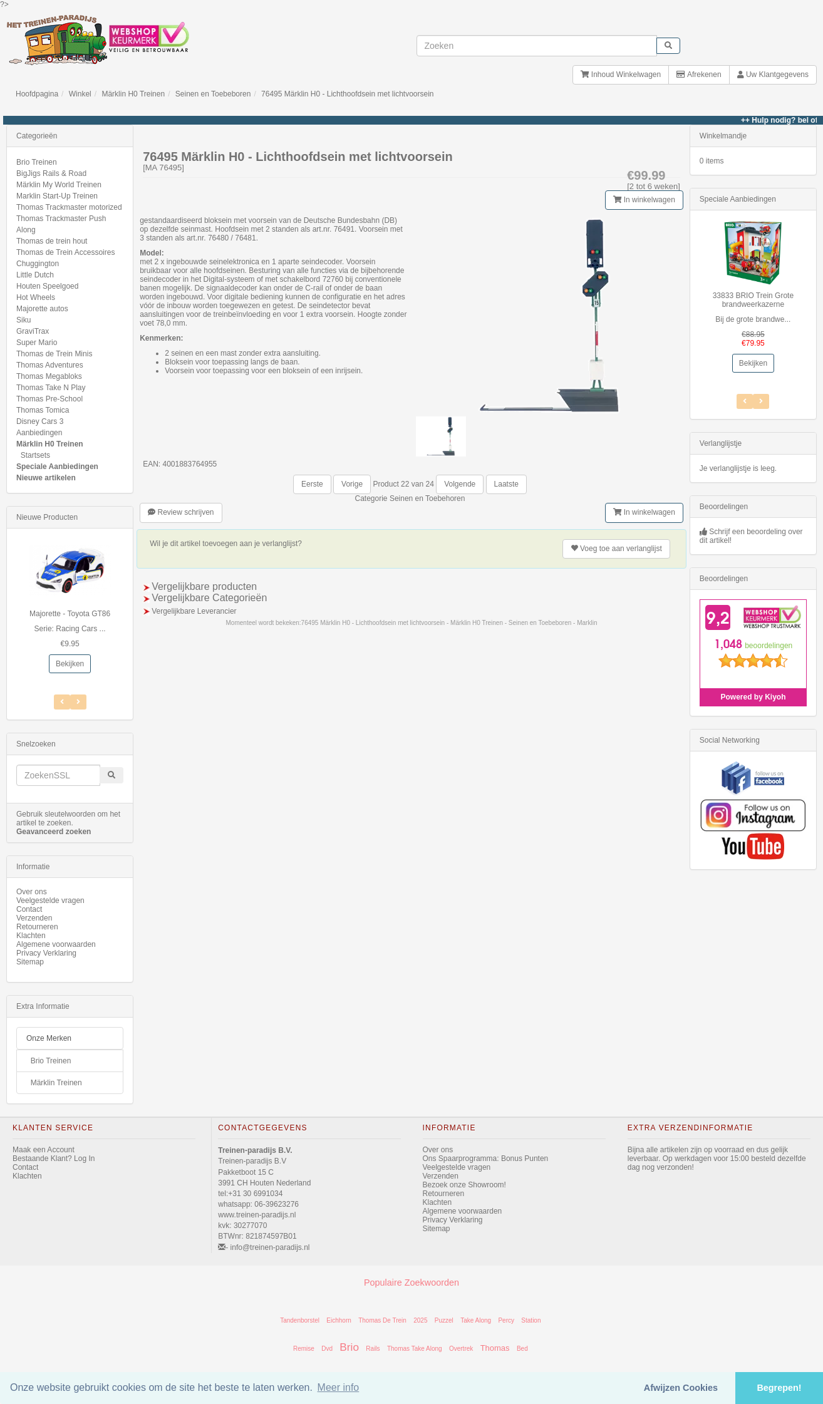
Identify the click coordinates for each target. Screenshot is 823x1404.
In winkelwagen (644, 199)
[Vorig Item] (78, 702)
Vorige (352, 484)
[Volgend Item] (62, 702)
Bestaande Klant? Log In (54, 1158)
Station (531, 1320)
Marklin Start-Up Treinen (57, 196)
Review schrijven (181, 512)
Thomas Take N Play (51, 387)
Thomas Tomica (42, 410)
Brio (349, 1347)
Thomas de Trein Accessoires (65, 252)
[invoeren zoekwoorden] (537, 45)
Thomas (495, 1348)
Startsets (35, 455)
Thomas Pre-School (49, 399)
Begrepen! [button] (779, 1388)
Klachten (31, 935)
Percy (506, 1320)
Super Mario (36, 342)
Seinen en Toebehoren (427, 498)
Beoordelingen (724, 506)
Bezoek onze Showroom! (464, 1184)
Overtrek (461, 1348)
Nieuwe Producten (47, 517)
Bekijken (70, 663)
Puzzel (444, 1320)
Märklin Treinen (56, 1082)
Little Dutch (35, 275)
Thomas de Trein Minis (54, 353)
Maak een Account (44, 1149)
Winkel (80, 94)
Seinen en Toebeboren (213, 94)
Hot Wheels (35, 297)
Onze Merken (48, 1038)
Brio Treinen (36, 162)
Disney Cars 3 (39, 421)
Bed (522, 1348)
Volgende (459, 484)
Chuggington (37, 263)
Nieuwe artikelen (46, 477)
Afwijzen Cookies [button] (681, 1388)
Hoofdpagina (37, 94)
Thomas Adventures (49, 365)
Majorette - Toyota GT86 (69, 613)
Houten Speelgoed (47, 286)
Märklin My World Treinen (58, 184)
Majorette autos (42, 308)
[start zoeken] (668, 46)
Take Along (475, 1320)
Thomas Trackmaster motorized (69, 207)
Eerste (312, 484)
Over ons (31, 891)
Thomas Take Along (414, 1348)
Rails (373, 1348)
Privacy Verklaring (46, 953)
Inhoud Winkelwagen (621, 74)
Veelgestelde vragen (50, 900)
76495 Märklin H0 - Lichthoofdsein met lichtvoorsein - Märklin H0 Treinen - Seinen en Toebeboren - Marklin (449, 622)
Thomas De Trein (382, 1320)
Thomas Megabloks (49, 376)
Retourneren (37, 926)
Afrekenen (698, 74)
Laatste (506, 484)
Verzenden (34, 918)
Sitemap (30, 962)
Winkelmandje (723, 136)
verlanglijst (616, 548)
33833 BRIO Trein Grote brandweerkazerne (753, 300)
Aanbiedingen (39, 432)
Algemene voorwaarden (56, 944)
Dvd (327, 1348)
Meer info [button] (339, 1387)
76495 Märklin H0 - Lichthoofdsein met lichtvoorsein (347, 94)
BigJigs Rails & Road (51, 173)
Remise (303, 1348)
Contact (29, 909)
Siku (23, 320)
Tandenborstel (299, 1320)
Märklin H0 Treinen (133, 94)
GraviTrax (32, 331)
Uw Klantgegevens (773, 74)
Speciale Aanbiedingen (57, 466)
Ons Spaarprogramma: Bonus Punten (486, 1158)
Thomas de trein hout (51, 241)
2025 (420, 1320)
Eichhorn (338, 1320)
